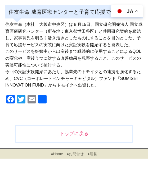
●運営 (92, 154)
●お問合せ (75, 154)
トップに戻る (74, 133)
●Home (57, 154)
